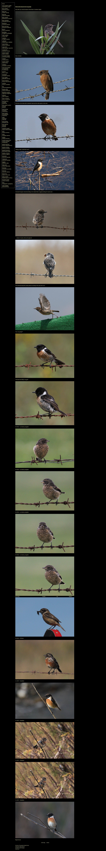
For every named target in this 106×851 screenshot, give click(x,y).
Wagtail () (5, 162)
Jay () (6, 87)
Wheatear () (6, 168)
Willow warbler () (7, 177)
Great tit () (5, 72)
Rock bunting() (5, 122)
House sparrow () (6, 81)
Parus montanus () (6, 99)
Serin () (5, 132)
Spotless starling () (6, 148)
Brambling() (7, 33)
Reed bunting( (5, 110)
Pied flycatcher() (5, 102)
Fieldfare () (5, 59)
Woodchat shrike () (5, 180)
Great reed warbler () (6, 68)
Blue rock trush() (6, 27)
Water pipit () (6, 165)
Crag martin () (7, 47)
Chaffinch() (6, 39)
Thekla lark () (6, 159)
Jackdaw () (6, 84)
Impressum (17, 849)
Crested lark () (6, 50)
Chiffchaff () (7, 41)
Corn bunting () (6, 44)
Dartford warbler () (5, 53)
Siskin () (6, 135)
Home (3, 3)
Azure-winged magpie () (6, 6)
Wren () (7, 183)
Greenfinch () (6, 75)
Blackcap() (6, 15)
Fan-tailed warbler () (6, 56)
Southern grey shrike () (6, 141)
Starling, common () (6, 154)
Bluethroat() (6, 24)
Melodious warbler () (6, 93)
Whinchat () (6, 171)
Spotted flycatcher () (6, 151)
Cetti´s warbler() (5, 36)
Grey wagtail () (6, 78)
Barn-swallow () (5, 9)
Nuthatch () (5, 96)
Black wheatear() (6, 21)
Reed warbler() (5, 114)
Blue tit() (6, 30)
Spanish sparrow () (7, 145)
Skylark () (6, 138)
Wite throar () (6, 174)
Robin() (4, 118)
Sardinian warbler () (7, 129)
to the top (43, 842)
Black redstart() (7, 18)
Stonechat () (6, 157)
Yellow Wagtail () (5, 186)
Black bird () (5, 12)
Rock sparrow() (5, 125)
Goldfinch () (6, 65)
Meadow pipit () (6, 90)
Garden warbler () (5, 62)
